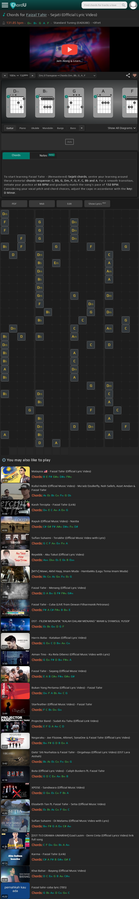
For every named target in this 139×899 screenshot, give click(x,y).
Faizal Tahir (36, 14)
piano (22, 128)
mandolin (48, 128)
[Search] (123, 5)
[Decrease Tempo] (5, 75)
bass (73, 128)
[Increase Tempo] (32, 75)
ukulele (35, 128)
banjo (60, 128)
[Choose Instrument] (81, 128)
